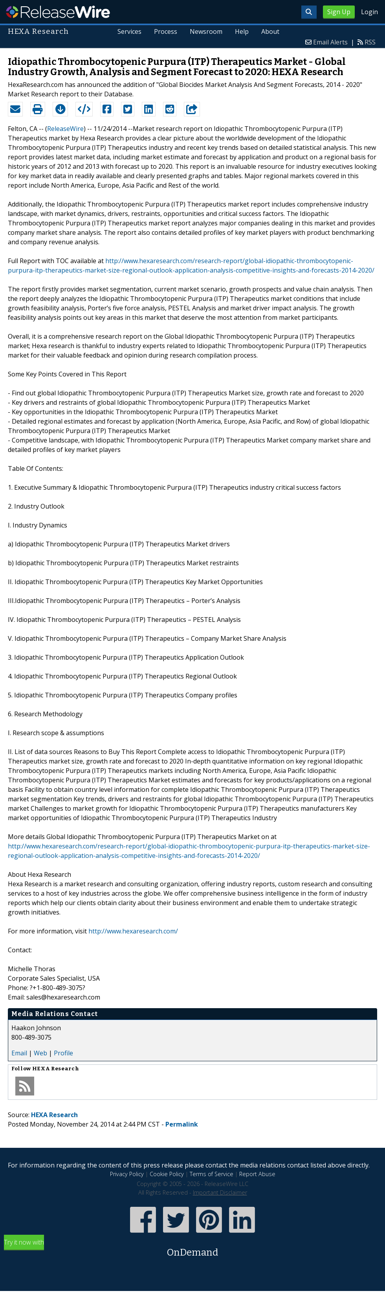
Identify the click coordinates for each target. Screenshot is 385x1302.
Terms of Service (211, 1174)
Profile (63, 1053)
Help (242, 31)
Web (40, 1053)
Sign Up (338, 11)
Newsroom (206, 31)
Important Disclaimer (220, 1192)
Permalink (181, 1124)
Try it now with (192, 1249)
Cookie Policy (167, 1174)
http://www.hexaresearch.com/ (133, 931)
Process (165, 31)
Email (19, 1053)
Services (129, 31)
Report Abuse (257, 1174)
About (270, 31)
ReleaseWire (58, 12)
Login (369, 11)
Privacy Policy (127, 1174)
